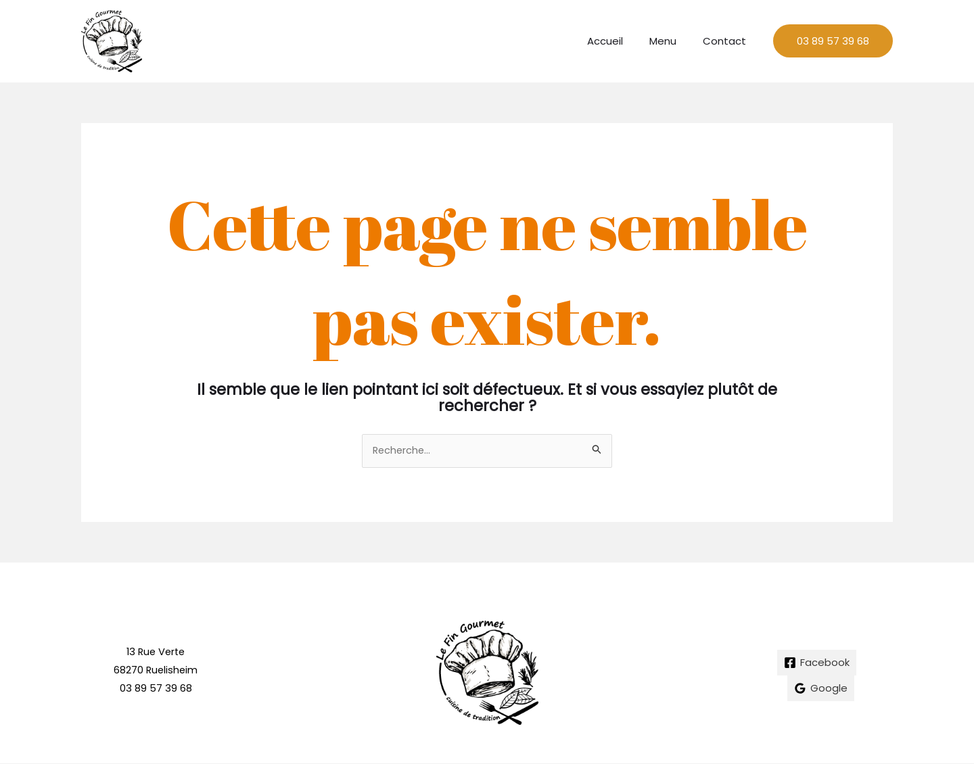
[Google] (820, 689)
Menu (672, 41)
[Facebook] (816, 663)
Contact (727, 41)
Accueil (621, 41)
